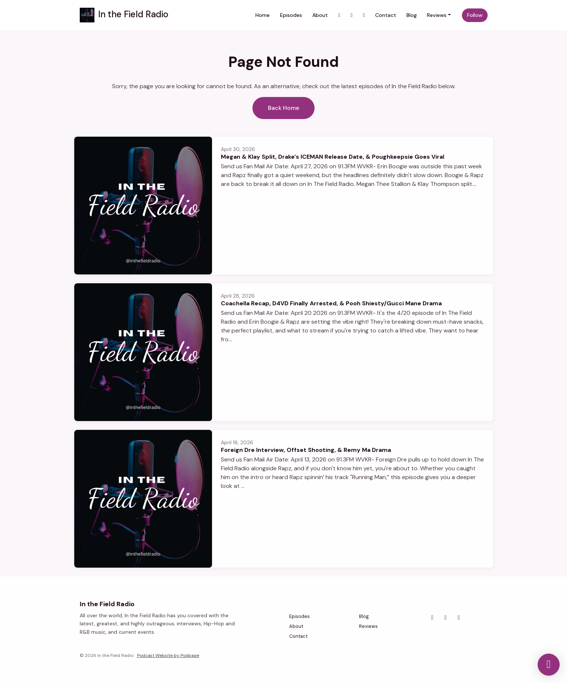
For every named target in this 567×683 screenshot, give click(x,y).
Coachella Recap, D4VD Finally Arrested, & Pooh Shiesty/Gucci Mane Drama (331, 303)
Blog (411, 15)
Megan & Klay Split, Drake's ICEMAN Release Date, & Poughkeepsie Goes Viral (332, 157)
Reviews (436, 15)
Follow (474, 15)
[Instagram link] (339, 15)
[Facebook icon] (445, 617)
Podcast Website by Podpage (168, 655)
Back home (283, 108)
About (320, 15)
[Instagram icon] (432, 617)
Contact (385, 15)
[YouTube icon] (459, 617)
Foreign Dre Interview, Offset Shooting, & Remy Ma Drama (306, 450)
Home (262, 15)
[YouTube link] (351, 15)
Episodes (291, 15)
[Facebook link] (364, 15)
